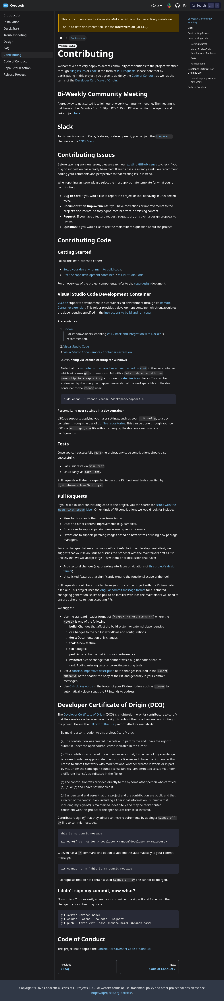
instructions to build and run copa (127, 312)
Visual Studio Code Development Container (204, 51)
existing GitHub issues (142, 164)
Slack (190, 27)
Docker (68, 329)
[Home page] (61, 38)
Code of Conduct (143, 76)
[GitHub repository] (177, 5)
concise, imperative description (93, 671)
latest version (125, 27)
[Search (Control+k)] (205, 5)
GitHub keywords (81, 686)
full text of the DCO (102, 724)
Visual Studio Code (130, 275)
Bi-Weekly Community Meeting (200, 20)
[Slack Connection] (168, 5)
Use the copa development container (88, 275)
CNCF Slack (86, 141)
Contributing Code (198, 38)
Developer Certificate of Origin (96, 80)
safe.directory (130, 378)
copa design (142, 283)
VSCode (63, 303)
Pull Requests (126, 71)
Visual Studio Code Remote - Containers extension (97, 352)
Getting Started (199, 43)
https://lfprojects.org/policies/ (111, 993)
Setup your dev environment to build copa (92, 269)
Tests (193, 58)
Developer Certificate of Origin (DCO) (201, 70)
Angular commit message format (122, 590)
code (93, 71)
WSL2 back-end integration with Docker (134, 334)
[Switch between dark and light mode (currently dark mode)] (185, 5)
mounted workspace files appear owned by (113, 368)
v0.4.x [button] (155, 5)
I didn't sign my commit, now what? (204, 79)
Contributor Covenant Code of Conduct (124, 949)
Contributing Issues (198, 33)
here (77, 113)
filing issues (77, 71)
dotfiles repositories (111, 423)
